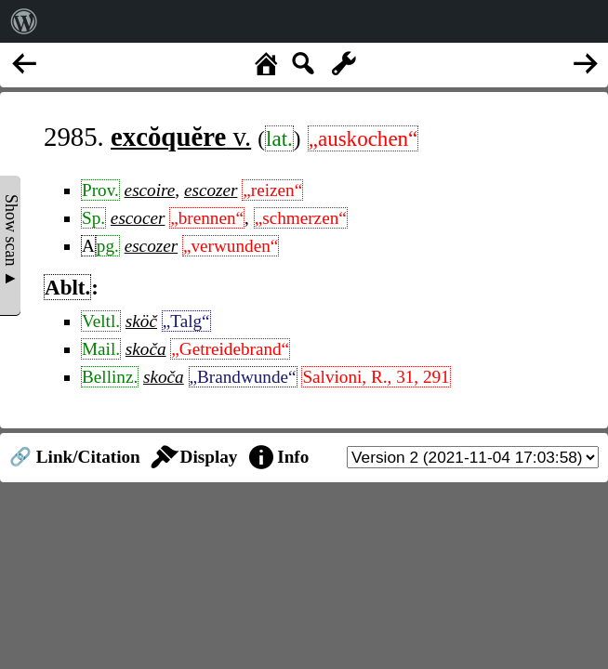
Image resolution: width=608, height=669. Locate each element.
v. (181, 136)
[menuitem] (24, 21)
